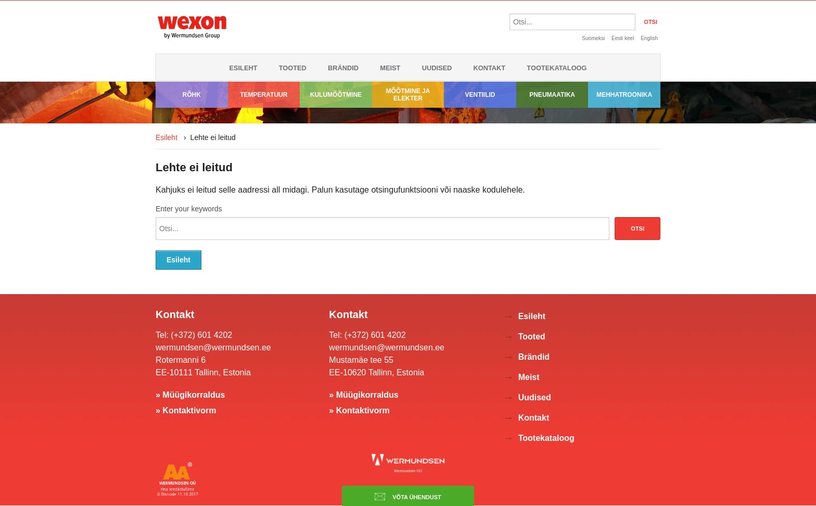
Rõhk (192, 94)
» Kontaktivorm (186, 410)
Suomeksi (593, 38)
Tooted (293, 68)
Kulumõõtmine (336, 94)
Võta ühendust (408, 496)
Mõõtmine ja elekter (408, 94)
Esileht (243, 68)
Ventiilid (480, 94)
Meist (390, 68)
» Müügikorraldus (190, 394)
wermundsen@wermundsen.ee (213, 347)
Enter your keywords (189, 209)
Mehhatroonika (624, 94)
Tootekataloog (556, 68)
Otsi (637, 228)
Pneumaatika (552, 94)
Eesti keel (622, 38)
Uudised (437, 68)
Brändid (343, 68)
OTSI (650, 22)
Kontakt (490, 68)
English (649, 38)
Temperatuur (263, 94)
